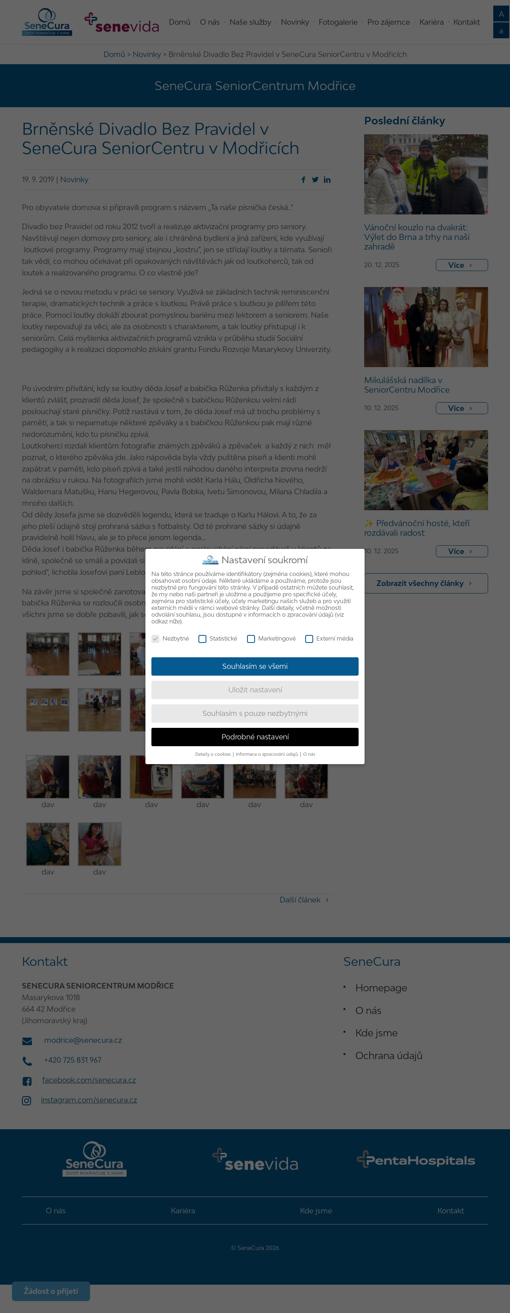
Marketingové (271, 638)
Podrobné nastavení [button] (255, 737)
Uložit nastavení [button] (255, 690)
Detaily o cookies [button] (213, 754)
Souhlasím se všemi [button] (255, 666)
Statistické (217, 638)
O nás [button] (309, 754)
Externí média (329, 638)
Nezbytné (170, 638)
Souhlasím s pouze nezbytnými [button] (255, 713)
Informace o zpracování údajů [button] (267, 754)
